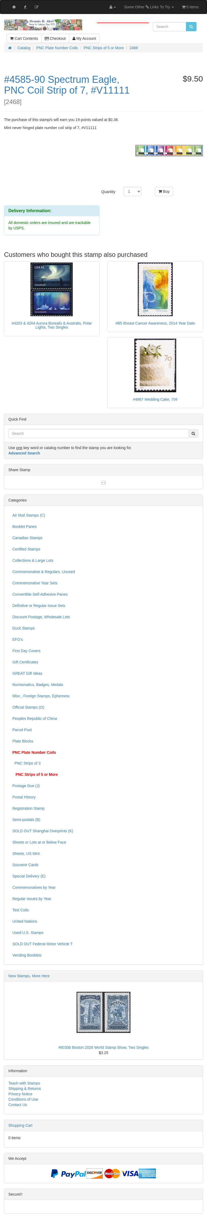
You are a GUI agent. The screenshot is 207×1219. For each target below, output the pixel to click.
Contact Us (17, 1105)
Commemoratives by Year (34, 887)
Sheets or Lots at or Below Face (39, 842)
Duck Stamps (23, 628)
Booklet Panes (24, 526)
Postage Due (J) (26, 786)
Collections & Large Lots (32, 560)
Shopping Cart (20, 1125)
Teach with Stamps (24, 1083)
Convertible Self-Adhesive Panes (40, 594)
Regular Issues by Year (31, 899)
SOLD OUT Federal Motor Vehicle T (42, 944)
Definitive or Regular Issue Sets (38, 605)
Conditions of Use (23, 1099)
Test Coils (20, 910)
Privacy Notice (20, 1094)
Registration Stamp (28, 808)
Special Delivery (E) (29, 876)
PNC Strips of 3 (26, 763)
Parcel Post (22, 730)
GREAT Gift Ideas (27, 673)
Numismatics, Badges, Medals (37, 685)
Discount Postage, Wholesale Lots (41, 617)
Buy (164, 191)
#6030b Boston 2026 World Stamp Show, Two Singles (103, 1047)
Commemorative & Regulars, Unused (43, 572)
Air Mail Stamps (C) (28, 515)
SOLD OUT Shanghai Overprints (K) (42, 831)
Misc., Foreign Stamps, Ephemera (41, 696)
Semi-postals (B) (26, 820)
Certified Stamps (26, 549)
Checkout (55, 38)
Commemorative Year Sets (34, 583)
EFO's (17, 639)
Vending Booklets (27, 955)
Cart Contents (24, 38)
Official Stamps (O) (28, 707)
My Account (84, 38)
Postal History (24, 797)
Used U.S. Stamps (27, 932)
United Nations (24, 921)
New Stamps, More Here (29, 976)
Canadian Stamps (27, 538)
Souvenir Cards (25, 865)
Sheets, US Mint (26, 853)
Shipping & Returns (24, 1088)
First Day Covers (26, 651)
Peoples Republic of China (34, 718)
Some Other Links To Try (149, 7)
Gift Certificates (25, 662)
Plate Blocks (22, 741)
